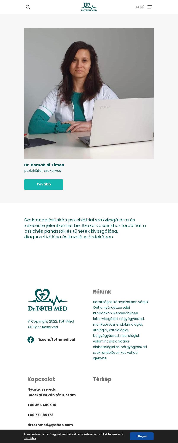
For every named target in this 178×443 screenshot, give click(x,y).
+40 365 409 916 (41, 404)
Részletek (30, 438)
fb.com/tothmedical (56, 339)
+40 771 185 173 (40, 414)
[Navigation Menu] (144, 6)
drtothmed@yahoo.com (50, 424)
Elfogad (141, 436)
